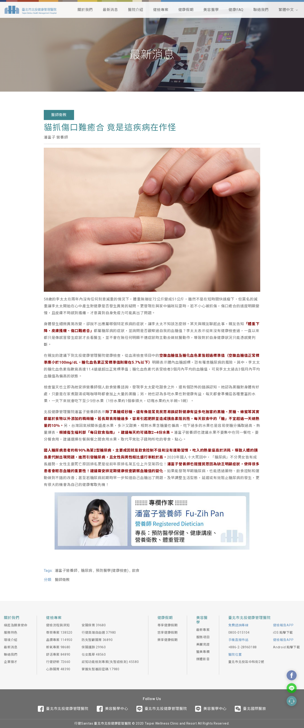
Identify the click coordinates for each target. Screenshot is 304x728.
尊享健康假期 (168, 625)
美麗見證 (203, 644)
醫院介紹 (135, 10)
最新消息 (110, 10)
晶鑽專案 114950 (59, 640)
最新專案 (203, 630)
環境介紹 (10, 640)
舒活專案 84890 (58, 654)
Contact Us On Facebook (292, 675)
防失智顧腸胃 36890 (97, 640)
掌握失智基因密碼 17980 (100, 669)
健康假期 (186, 10)
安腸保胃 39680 (94, 625)
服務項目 (203, 637)
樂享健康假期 (168, 640)
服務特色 (10, 632)
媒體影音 (203, 659)
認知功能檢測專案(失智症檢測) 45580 (110, 662)
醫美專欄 (203, 652)
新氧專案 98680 (58, 647)
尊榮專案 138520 (59, 632)
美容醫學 (211, 10)
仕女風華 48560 (94, 654)
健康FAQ (236, 10)
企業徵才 (10, 662)
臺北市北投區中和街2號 (246, 662)
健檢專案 (161, 10)
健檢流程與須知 (58, 625)
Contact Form (292, 701)
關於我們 (85, 10)
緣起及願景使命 (16, 625)
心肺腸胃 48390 (58, 669)
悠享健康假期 (168, 632)
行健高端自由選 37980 (99, 632)
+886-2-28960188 (242, 647)
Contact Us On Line (292, 688)
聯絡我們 (261, 10)
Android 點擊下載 (286, 647)
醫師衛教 (58, 115)
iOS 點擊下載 (283, 632)
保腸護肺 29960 (94, 647)
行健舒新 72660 (58, 662)
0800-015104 (239, 632)
